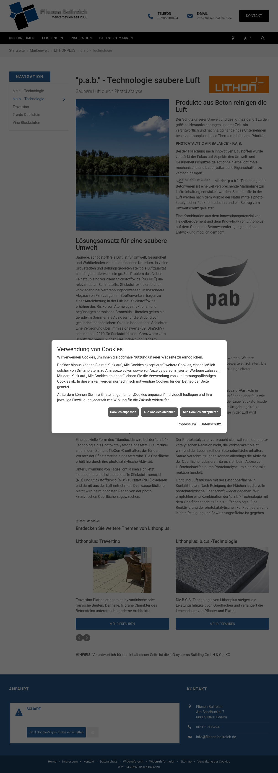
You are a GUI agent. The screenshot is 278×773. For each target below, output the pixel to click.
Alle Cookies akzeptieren (200, 395)
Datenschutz (210, 407)
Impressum (187, 407)
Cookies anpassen (123, 395)
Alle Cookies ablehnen (159, 395)
